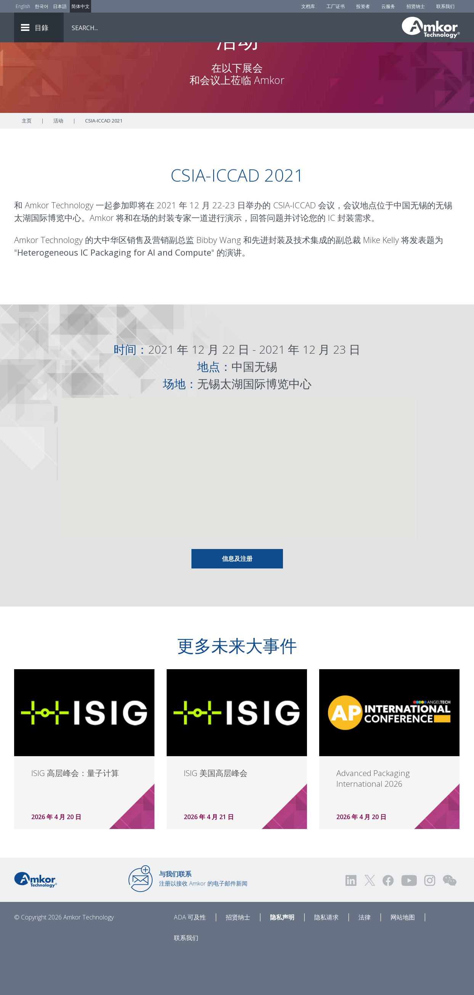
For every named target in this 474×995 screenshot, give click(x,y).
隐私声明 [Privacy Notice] (282, 959)
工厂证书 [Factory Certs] (335, 6)
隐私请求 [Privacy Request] (326, 959)
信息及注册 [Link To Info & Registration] (237, 601)
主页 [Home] (27, 162)
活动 (58, 162)
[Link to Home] (35, 921)
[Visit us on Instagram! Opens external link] (430, 922)
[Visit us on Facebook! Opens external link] (388, 922)
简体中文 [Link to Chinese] (80, 6)
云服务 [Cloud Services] (388, 6)
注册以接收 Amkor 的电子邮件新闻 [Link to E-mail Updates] (203, 920)
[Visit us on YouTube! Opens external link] (409, 922)
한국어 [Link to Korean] (41, 6)
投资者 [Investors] (363, 6)
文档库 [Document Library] (308, 6)
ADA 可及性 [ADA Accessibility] (190, 959)
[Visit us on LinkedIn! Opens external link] (351, 922)
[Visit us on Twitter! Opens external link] (370, 922)
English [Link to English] (23, 6)
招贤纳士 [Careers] (416, 6)
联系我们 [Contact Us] (445, 6)
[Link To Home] (431, 27)
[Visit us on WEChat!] (449, 922)
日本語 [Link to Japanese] (60, 6)
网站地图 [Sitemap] (402, 959)
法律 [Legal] (364, 959)
